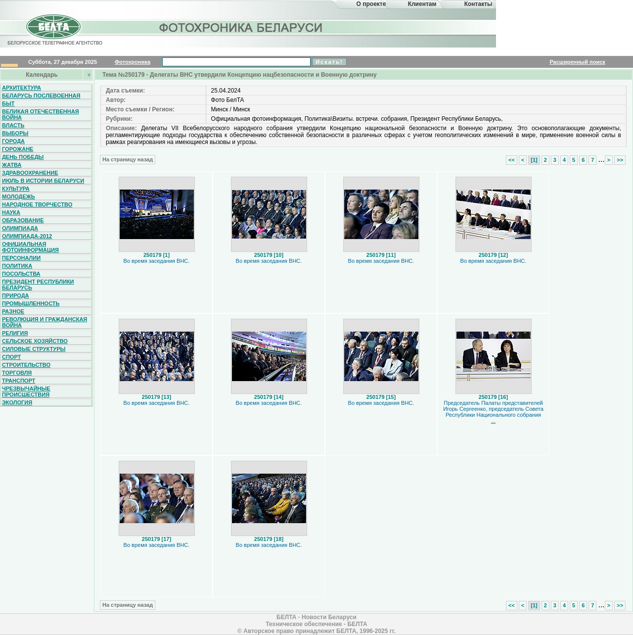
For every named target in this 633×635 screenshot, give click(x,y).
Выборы (15, 133)
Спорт (11, 357)
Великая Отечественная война (40, 114)
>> (620, 160)
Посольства (21, 274)
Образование (23, 220)
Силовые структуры (33, 349)
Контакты (478, 3)
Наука (11, 212)
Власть (13, 125)
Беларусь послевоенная (41, 95)
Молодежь (18, 196)
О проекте (371, 3)
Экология (17, 402)
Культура (16, 189)
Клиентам (422, 3)
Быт (8, 103)
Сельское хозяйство (35, 341)
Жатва (11, 165)
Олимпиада (20, 228)
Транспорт (18, 381)
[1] (534, 160)
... (493, 421)
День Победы (23, 157)
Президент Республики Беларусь (38, 285)
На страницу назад (127, 159)
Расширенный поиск (577, 62)
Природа (15, 295)
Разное (13, 311)
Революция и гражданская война (44, 322)
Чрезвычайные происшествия (26, 391)
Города (13, 141)
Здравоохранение (30, 173)
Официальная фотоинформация (30, 247)
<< (511, 160)
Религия (15, 333)
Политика (17, 266)
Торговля (17, 373)
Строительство (26, 365)
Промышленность (30, 303)
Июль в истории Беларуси (43, 181)
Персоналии (21, 258)
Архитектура (21, 88)
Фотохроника (132, 62)
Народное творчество (37, 204)
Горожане (17, 149)
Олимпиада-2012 (27, 236)
